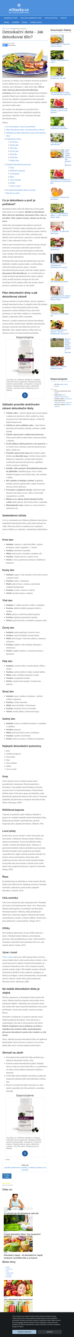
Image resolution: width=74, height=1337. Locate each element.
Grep (12, 167)
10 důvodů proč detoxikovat (56, 248)
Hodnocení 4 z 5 (8, 1183)
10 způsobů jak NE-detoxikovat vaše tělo (21, 1197)
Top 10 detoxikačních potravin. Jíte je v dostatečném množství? (59, 332)
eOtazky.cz (19, 10)
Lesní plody (14, 173)
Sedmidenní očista (13, 139)
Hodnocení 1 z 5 (3, 1183)
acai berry (69, 398)
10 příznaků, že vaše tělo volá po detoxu (60, 45)
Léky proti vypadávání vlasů (31, 18)
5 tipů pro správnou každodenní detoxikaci (59, 127)
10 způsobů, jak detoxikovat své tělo (58, 77)
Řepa (12, 176)
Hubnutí (64, 18)
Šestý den (14, 157)
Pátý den (13, 154)
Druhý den (14, 145)
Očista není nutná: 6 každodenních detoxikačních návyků (58, 265)
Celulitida (15, 22)
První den (14, 142)
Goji (7, 1222)
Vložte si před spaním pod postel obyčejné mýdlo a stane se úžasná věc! (35, 1299)
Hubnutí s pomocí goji (13, 1308)
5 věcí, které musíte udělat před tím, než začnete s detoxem (68, 157)
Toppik (56, 393)
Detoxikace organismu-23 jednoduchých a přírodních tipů (60, 181)
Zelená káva (9, 1224)
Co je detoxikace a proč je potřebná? (20, 126)
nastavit (20, 1322)
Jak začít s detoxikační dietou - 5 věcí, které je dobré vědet (59, 215)
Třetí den (13, 148)
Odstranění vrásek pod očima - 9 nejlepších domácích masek (30, 1303)
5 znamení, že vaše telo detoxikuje (59, 232)
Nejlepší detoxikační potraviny (18, 164)
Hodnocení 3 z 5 (6, 1183)
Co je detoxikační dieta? (14, 1239)
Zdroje (8, 1159)
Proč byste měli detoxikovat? (56, 144)
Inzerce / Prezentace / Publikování (14, 1311)
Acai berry (9, 1220)
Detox (5, 1195)
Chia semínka (15, 180)
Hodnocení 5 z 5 (10, 1183)
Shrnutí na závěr (13, 193)
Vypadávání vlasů (10, 18)
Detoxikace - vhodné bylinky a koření (58, 367)
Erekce (24, 22)
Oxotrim (56, 386)
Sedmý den (14, 160)
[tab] (25, 1159)
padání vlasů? (64, 384)
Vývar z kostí (15, 186)
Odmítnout (50, 1332)
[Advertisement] (25, 1261)
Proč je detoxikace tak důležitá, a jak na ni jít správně (58, 110)
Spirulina (8, 1228)
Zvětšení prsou (36, 22)
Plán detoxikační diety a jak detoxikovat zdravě (25, 129)
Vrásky (6, 22)
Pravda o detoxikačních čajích (59, 61)
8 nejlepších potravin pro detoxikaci (59, 198)
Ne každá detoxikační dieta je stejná (20, 190)
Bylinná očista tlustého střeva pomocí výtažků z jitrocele (68, 345)
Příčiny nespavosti (9, 1296)
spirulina (6, 1291)
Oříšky (12, 183)
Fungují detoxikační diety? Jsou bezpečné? (22, 1202)
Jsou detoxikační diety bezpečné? (18, 1235)
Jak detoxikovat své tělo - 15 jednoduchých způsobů (60, 93)
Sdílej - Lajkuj (7, 1176)
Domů (3, 28)
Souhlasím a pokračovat (24, 1332)
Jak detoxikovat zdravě (59, 282)
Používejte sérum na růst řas (62, 402)
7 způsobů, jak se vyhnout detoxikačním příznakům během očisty (60, 298)
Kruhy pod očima (51, 18)
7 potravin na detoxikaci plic (59, 315)
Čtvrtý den (14, 151)
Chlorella (8, 1226)
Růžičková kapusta (17, 170)
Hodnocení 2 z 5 (5, 1183)
